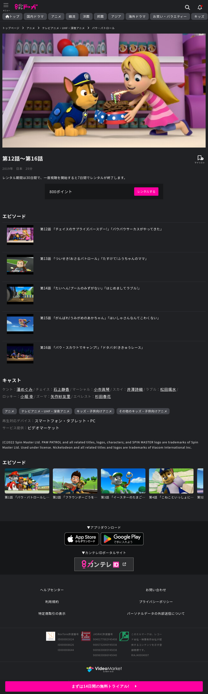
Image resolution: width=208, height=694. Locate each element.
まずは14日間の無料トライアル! (104, 686)
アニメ (56, 16)
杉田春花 (103, 396)
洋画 (86, 16)
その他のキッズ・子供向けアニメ (143, 411)
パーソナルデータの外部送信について (156, 613)
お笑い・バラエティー (170, 16)
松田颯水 (168, 389)
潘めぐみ (25, 389)
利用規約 (52, 601)
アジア (116, 16)
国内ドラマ (35, 16)
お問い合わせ (156, 589)
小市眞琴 (102, 389)
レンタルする (146, 191)
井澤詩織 (135, 389)
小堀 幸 (26, 396)
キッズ (199, 16)
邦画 (100, 16)
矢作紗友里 (61, 396)
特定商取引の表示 (52, 613)
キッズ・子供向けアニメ (94, 411)
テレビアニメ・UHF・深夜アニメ (45, 411)
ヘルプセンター (52, 589)
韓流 (72, 16)
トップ (12, 16)
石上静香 (61, 389)
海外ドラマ (137, 16)
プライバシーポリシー (156, 601)
